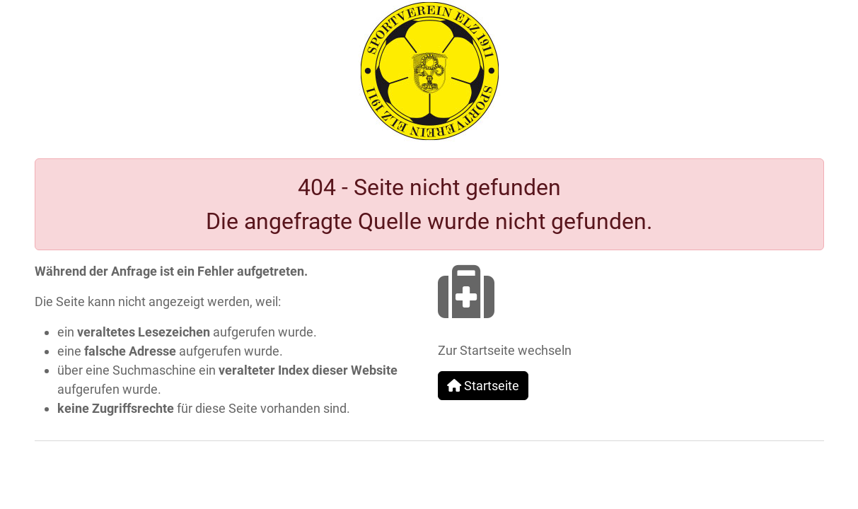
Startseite (483, 385)
